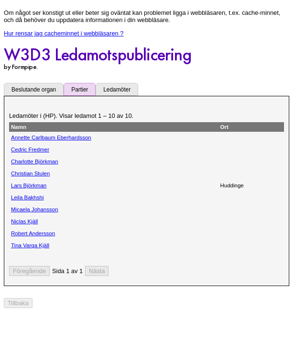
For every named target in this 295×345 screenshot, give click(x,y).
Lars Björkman (28, 185)
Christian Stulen (30, 173)
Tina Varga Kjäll (30, 245)
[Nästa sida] (97, 271)
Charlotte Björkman (34, 161)
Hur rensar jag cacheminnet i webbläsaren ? (63, 33)
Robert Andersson (33, 233)
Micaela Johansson (34, 209)
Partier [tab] (79, 89)
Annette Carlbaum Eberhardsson (51, 137)
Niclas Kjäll (24, 221)
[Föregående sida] (29, 271)
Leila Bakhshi (27, 197)
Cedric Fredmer (30, 149)
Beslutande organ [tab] (33, 89)
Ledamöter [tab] (117, 89)
